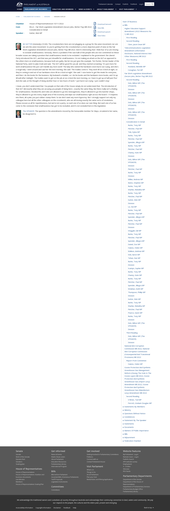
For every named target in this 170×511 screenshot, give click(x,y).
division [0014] (131, 89)
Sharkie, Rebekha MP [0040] (136, 190)
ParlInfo (125, 4)
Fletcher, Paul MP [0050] (135, 224)
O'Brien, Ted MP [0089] (135, 400)
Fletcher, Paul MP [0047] (135, 213)
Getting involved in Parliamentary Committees (103, 454)
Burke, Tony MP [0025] (134, 135)
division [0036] (131, 176)
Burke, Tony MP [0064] (134, 272)
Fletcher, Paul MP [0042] (135, 196)
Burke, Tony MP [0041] (134, 193)
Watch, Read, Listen (58, 457)
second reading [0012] (132, 80)
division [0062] (131, 265)
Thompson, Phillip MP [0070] (137, 292)
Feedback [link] (66, 508)
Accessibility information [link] (24, 508)
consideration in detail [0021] (135, 122)
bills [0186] (126, 434)
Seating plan (20, 464)
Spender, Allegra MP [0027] (136, 142)
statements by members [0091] (134, 407)
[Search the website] (149, 4)
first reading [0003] (131, 37)
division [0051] (131, 227)
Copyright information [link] (43, 508)
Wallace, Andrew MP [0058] (136, 251)
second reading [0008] (132, 63)
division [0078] (131, 320)
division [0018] (131, 109)
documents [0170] (129, 427)
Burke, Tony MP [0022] (134, 125)
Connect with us (92, 459)
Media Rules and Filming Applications (100, 479)
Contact (117, 4)
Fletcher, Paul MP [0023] (135, 129)
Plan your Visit (92, 477)
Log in (141, 4)
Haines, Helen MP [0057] (135, 248)
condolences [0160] (129, 417)
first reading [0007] (131, 60)
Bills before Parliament (59, 475)
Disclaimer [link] (57, 508)
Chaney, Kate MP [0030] (135, 152)
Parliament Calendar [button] (106, 4)
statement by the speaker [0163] (135, 420)
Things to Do (91, 472)
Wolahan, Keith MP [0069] (135, 289)
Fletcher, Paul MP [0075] (135, 309)
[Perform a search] (152, 4)
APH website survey (130, 462)
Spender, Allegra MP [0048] (136, 217)
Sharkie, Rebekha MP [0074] (136, 306)
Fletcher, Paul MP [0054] (135, 237)
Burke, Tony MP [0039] (134, 186)
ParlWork (134, 4)
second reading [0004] (132, 41)
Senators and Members (63, 9)
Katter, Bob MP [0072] (134, 299)
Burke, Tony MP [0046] (134, 210)
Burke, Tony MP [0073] (134, 302)
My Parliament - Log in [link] (130, 454)
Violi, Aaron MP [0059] (134, 255)
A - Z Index (127, 466)
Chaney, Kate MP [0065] (135, 275)
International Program (59, 466)
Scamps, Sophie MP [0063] (136, 268)
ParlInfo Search (128, 459)
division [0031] (131, 156)
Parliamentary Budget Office (133, 489)
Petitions (90, 457)
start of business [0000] (130, 22)
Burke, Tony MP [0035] (134, 172)
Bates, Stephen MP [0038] (136, 183)
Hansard (47, 17)
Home (19, 9)
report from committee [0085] (136, 361)
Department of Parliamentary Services (136, 487)
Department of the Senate (132, 479)
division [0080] (131, 329)
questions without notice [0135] (134, 413)
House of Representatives (25, 472)
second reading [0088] (132, 396)
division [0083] (131, 342)
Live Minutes (20, 479)
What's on (90, 470)
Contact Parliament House (96, 462)
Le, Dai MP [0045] (132, 207)
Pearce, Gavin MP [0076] (135, 313)
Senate (18, 454)
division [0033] (131, 166)
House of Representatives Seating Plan (30, 484)
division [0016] (131, 99)
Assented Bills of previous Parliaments (65, 477)
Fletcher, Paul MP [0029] (135, 149)
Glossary (126, 469)
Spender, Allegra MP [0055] (136, 241)
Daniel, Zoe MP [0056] (134, 244)
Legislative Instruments (59, 482)
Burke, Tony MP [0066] (134, 279)
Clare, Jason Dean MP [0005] (136, 44)
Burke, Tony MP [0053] (134, 234)
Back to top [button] (149, 508)
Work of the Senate (23, 457)
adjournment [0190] (129, 437)
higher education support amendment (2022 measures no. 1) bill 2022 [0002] (138, 31)
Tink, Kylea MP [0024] (134, 132)
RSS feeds (127, 471)
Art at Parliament (92, 475)
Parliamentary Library (58, 464)
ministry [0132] (127, 410)
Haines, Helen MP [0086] (135, 364)
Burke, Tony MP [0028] (134, 146)
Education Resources (58, 462)
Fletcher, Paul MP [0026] (135, 139)
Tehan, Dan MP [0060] (134, 258)
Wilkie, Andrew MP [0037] (135, 179)
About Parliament (105, 9)
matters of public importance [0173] (136, 430)
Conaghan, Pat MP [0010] (135, 70)
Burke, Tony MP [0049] (134, 220)
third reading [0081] (132, 333)
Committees (55, 490)
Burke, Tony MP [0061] (134, 261)
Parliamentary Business (36, 9)
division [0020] (131, 118)
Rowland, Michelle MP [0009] (137, 66)
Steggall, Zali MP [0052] (134, 231)
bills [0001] (126, 25)
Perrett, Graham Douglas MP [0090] (140, 403)
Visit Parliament (126, 9)
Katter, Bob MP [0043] (134, 200)
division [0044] (131, 203)
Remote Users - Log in (131, 457)
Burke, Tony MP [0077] (134, 316)
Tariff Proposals (57, 479)
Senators (19, 462)
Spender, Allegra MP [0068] (136, 285)
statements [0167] (129, 424)
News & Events (85, 9)
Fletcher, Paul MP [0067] (135, 282)
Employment (127, 464)
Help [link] (74, 508)
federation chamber (132, 441)
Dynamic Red (20, 459)
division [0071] (131, 296)
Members (19, 482)
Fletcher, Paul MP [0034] (135, 169)
